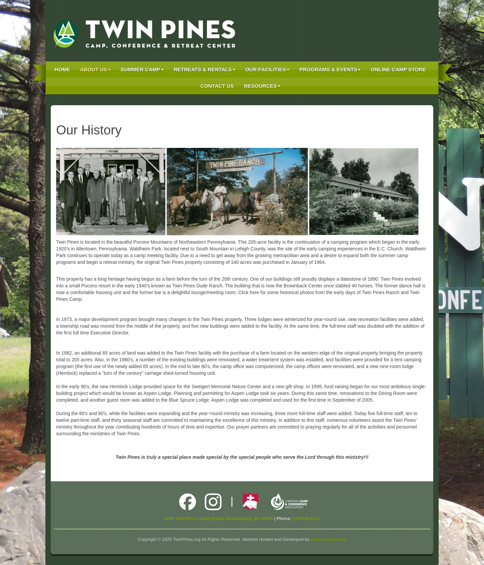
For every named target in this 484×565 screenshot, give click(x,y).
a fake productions (328, 539)
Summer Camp (142, 69)
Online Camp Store (398, 69)
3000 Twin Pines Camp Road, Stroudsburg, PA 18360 (218, 518)
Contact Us (217, 86)
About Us (95, 69)
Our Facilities (267, 69)
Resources (262, 86)
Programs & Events (330, 69)
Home (62, 69)
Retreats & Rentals (204, 69)
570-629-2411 (306, 518)
